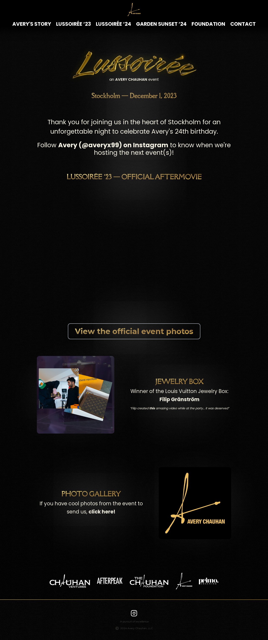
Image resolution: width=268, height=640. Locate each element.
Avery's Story (31, 24)
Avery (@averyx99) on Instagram (113, 145)
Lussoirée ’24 (113, 24)
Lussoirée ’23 (73, 24)
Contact (243, 24)
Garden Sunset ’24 (161, 24)
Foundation (208, 24)
